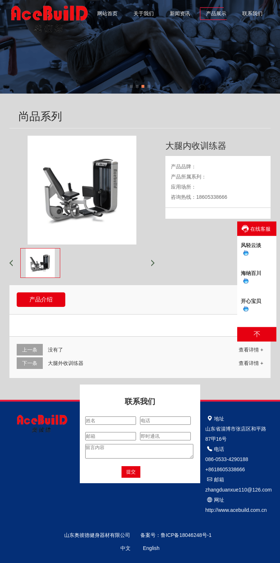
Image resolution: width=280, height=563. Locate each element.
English (151, 548)
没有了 (55, 350)
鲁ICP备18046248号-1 (188, 535)
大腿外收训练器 (65, 363)
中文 (125, 548)
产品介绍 (41, 299)
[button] (131, 86)
